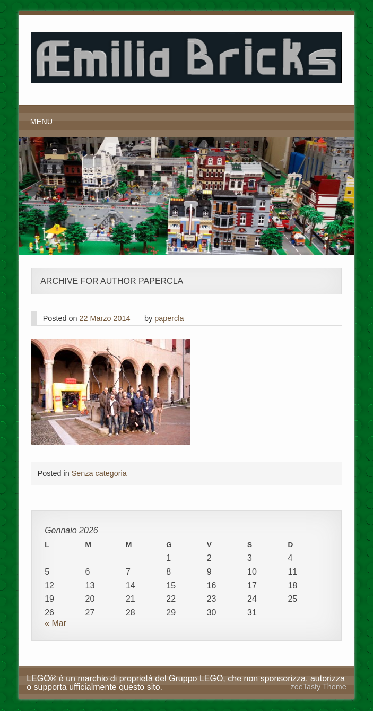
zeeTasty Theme (318, 686)
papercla (169, 318)
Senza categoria (99, 473)
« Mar (55, 623)
